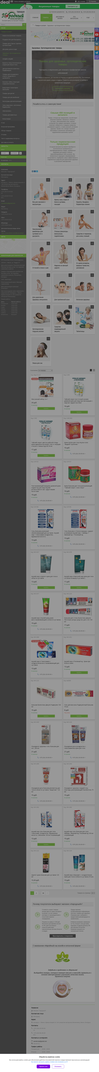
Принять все (43, 1066)
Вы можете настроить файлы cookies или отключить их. (48, 1062)
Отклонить (58, 1066)
